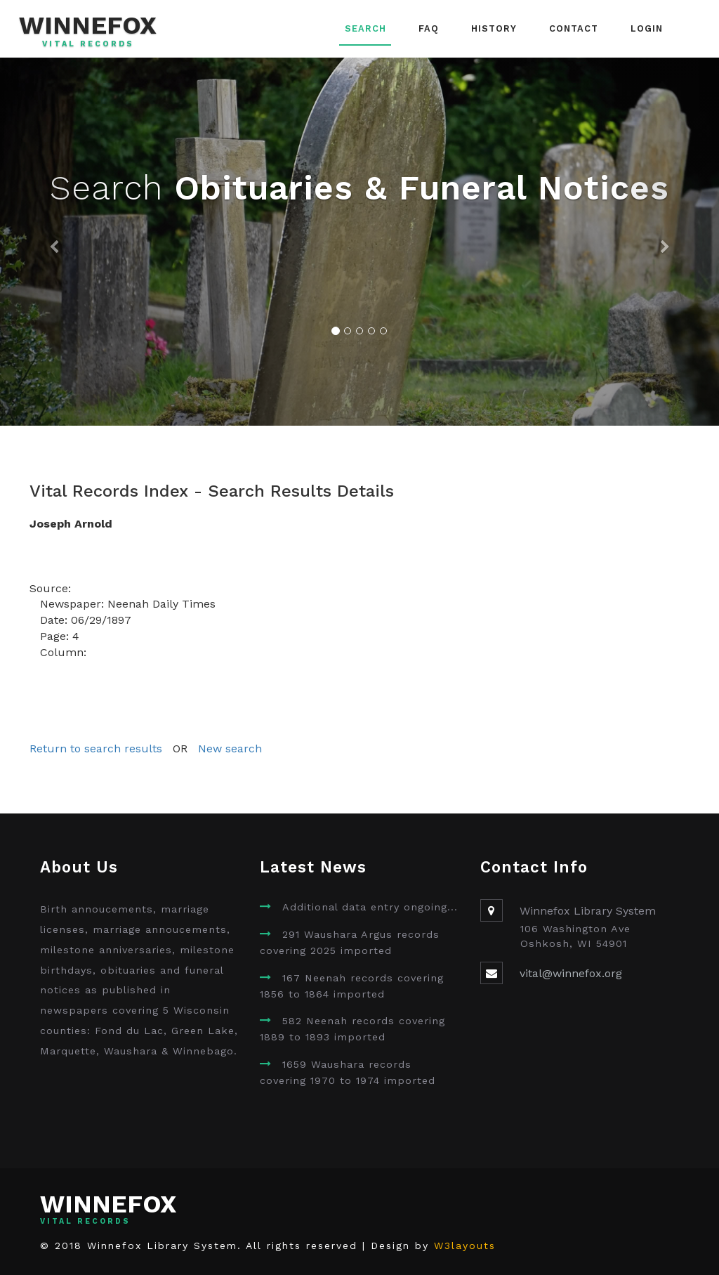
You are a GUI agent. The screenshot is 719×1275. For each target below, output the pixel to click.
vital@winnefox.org (571, 973)
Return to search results (95, 748)
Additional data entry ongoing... (370, 907)
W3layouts (465, 1245)
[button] (54, 242)
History (494, 28)
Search (365, 28)
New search (230, 748)
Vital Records (88, 44)
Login (647, 28)
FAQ (428, 28)
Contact (573, 28)
